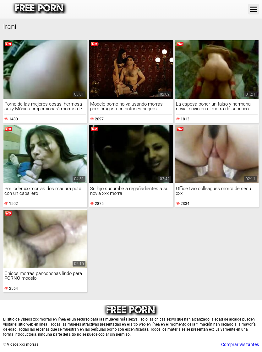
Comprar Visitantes (240, 344)
